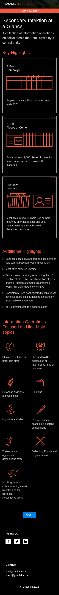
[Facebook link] (10, 541)
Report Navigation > (29, 11)
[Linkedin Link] (27, 541)
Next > (29, 515)
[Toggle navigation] (51, 4)
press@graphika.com (17, 575)
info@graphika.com (16, 571)
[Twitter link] (18, 541)
